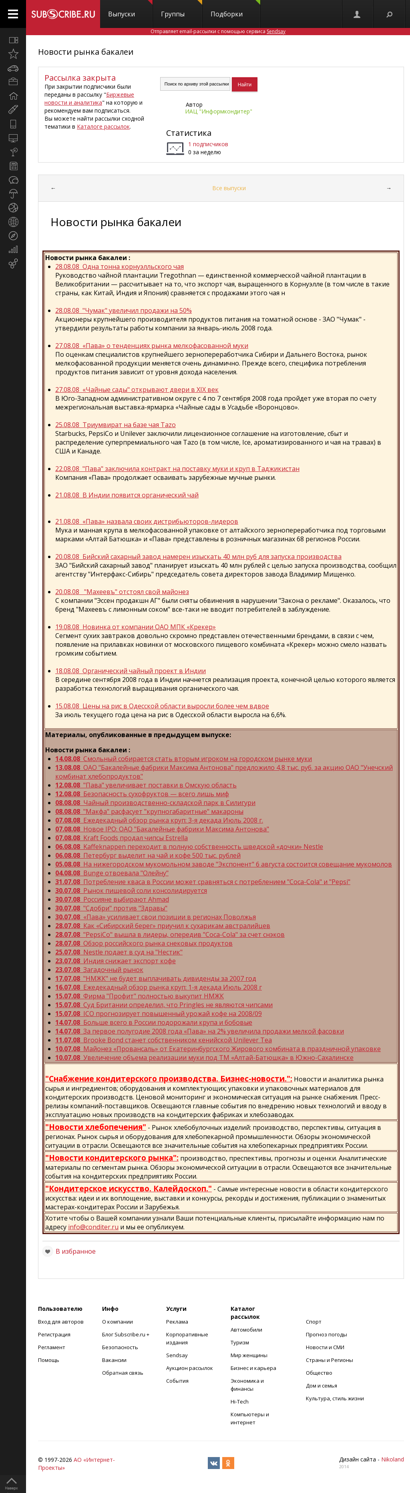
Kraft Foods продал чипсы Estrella (121, 837)
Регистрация (54, 1334)
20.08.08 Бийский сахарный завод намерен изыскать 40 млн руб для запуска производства (198, 556)
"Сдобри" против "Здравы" (111, 908)
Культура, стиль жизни (335, 1398)
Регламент (51, 1347)
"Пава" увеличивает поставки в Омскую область (146, 785)
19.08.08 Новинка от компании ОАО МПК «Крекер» (135, 626)
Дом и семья (321, 1385)
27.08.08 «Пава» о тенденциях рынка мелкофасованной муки (151, 345)
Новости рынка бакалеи (85, 51)
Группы (181, 9)
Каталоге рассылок (103, 126)
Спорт (314, 1321)
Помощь (48, 1360)
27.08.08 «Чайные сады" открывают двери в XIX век (137, 389)
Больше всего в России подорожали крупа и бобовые (153, 1022)
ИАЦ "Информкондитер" (218, 111)
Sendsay (177, 1355)
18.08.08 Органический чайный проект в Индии (130, 670)
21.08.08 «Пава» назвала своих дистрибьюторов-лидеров (146, 521)
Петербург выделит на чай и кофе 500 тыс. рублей (148, 855)
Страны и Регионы (329, 1360)
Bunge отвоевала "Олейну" (112, 873)
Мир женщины (249, 1355)
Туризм (240, 1342)
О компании (117, 1321)
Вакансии (114, 1360)
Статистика (188, 132)
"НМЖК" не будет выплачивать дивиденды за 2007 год (155, 978)
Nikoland (392, 1459)
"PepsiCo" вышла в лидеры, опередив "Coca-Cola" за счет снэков (170, 934)
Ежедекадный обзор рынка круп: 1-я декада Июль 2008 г (158, 987)
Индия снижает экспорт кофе (115, 960)
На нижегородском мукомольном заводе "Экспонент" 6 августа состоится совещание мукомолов (223, 864)
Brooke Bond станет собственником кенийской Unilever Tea (163, 1040)
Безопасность (120, 1347)
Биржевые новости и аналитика (89, 98)
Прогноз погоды (326, 1334)
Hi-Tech (240, 1401)
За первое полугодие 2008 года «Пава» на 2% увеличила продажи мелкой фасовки (199, 1031)
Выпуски (130, 9)
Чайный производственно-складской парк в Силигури (155, 802)
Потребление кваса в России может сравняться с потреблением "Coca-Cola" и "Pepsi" (202, 881)
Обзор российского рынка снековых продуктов (144, 943)
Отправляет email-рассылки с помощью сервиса (218, 31)
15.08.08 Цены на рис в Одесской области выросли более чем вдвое (162, 706)
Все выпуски (229, 188)
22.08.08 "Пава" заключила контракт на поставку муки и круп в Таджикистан (177, 468)
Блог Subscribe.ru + (126, 1334)
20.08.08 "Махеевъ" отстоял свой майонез (122, 591)
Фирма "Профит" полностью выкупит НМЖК (139, 996)
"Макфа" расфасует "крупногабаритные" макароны (149, 811)
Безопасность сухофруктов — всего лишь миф (142, 793)
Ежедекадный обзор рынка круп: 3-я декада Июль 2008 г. (159, 820)
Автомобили (246, 1329)
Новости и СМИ (325, 1347)
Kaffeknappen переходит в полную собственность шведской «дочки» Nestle (189, 846)
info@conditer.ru (93, 1227)
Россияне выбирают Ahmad (112, 899)
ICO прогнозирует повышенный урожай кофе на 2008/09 (158, 1013)
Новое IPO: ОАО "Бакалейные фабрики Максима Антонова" (162, 829)
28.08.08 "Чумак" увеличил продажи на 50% (123, 310)
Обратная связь (122, 1372)
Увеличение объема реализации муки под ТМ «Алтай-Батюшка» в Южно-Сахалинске (204, 1057)
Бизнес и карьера (253, 1368)
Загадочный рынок (99, 969)
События (177, 1380)
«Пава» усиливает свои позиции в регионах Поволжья (155, 916)
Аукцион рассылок (189, 1368)
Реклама (177, 1321)
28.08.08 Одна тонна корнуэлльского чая (119, 266)
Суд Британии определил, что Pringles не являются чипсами (164, 1004)
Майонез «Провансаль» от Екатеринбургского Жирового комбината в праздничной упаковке (218, 1048)
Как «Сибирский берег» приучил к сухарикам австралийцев (162, 925)
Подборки (235, 9)
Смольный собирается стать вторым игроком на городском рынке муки (183, 758)
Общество (319, 1372)
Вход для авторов (61, 1321)
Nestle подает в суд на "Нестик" (119, 952)
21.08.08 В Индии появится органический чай (127, 495)
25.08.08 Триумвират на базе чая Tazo (115, 424)
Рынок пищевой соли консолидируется (131, 890)
